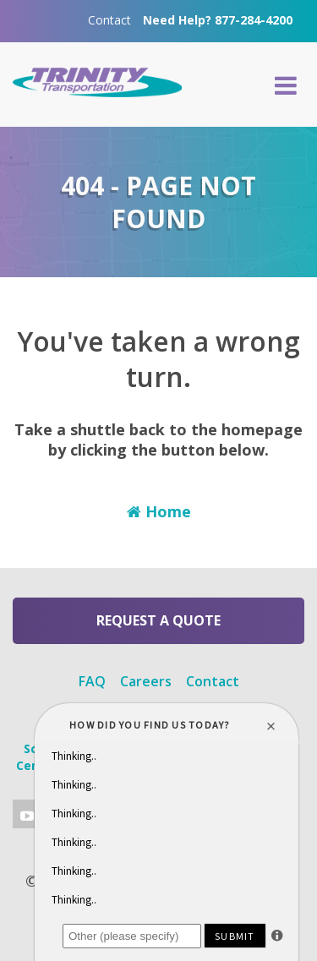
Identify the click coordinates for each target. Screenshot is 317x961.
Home (159, 511)
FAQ (92, 681)
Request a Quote (158, 620)
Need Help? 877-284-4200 (217, 20)
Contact (109, 20)
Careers (146, 681)
